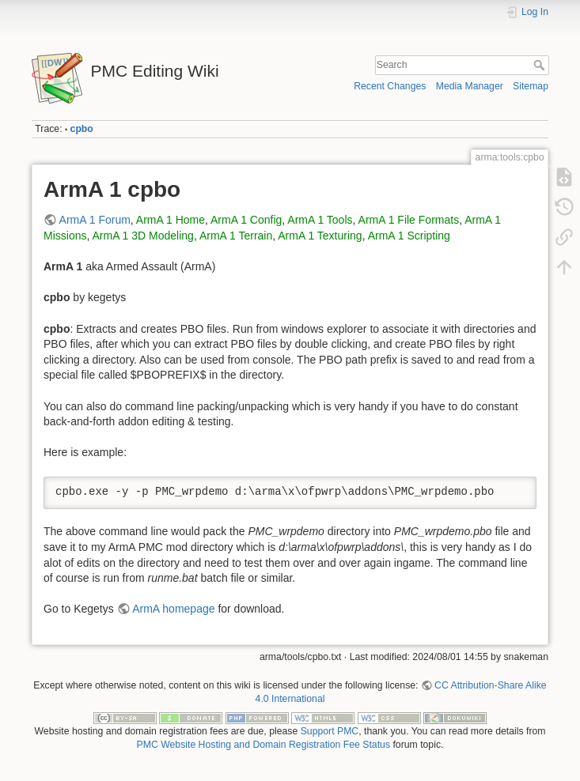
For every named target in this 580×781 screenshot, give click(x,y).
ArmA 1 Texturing (320, 235)
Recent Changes (390, 86)
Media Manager (469, 86)
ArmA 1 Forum (95, 219)
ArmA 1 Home (170, 219)
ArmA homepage (173, 608)
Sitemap (530, 86)
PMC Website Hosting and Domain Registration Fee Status (263, 744)
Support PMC (330, 731)
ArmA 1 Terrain (235, 235)
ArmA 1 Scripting (409, 235)
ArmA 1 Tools (319, 219)
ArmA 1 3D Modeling (142, 235)
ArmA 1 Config (246, 219)
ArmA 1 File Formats (409, 219)
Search (540, 64)
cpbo (81, 128)
